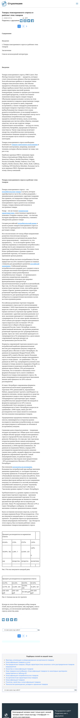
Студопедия (11, 4)
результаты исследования (22, 467)
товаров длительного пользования (24, 145)
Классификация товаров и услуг (18, 662)
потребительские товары (11, 192)
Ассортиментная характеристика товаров (22, 678)
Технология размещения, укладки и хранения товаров (27, 684)
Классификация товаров (15, 680)
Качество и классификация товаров (19, 669)
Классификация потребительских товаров (22, 675)
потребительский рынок (27, 223)
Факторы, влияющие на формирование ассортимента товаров (30, 660)
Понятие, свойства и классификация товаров (23, 682)
